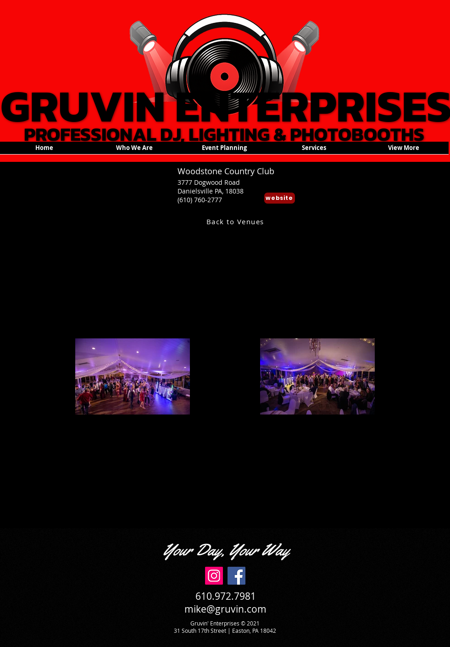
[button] (224, 151)
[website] (279, 198)
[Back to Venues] (236, 221)
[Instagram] (214, 576)
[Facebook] (236, 576)
